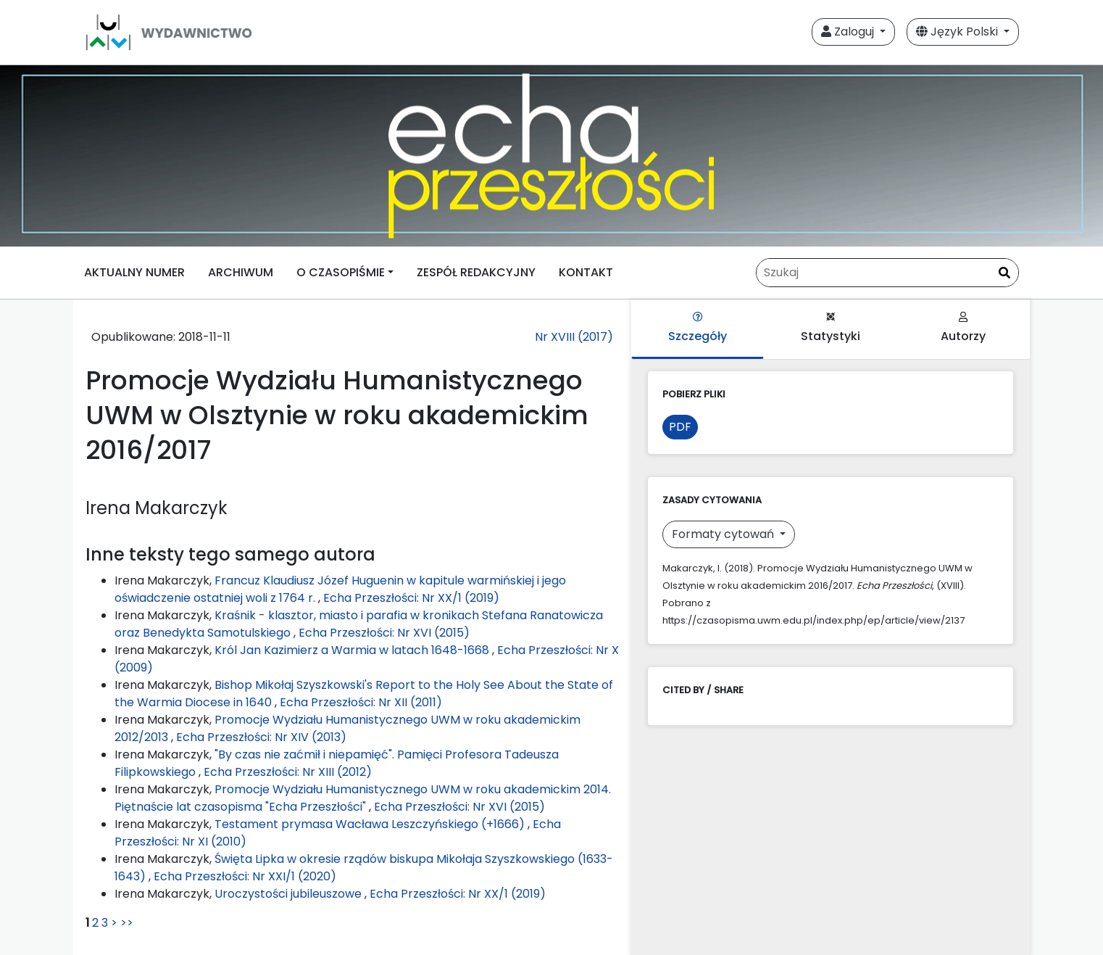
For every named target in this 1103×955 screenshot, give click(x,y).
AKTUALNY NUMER (134, 272)
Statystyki (830, 328)
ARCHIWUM (240, 272)
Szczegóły (697, 328)
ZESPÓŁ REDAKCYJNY (476, 272)
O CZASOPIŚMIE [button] (340, 272)
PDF (680, 426)
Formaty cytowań (724, 534)
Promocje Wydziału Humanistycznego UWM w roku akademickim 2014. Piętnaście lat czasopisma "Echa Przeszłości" (363, 798)
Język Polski (958, 31)
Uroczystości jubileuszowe (290, 893)
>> (126, 922)
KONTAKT (586, 272)
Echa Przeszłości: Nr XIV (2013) (261, 737)
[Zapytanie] (887, 272)
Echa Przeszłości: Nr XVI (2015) (384, 632)
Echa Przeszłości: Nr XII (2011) (361, 702)
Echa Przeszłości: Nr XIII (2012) (288, 772)
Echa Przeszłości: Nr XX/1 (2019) (411, 598)
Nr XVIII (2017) (574, 336)
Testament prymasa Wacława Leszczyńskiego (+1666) (371, 824)
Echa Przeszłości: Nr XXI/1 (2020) (245, 876)
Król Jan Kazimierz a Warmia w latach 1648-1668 (353, 650)
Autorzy (963, 328)
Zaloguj (849, 31)
